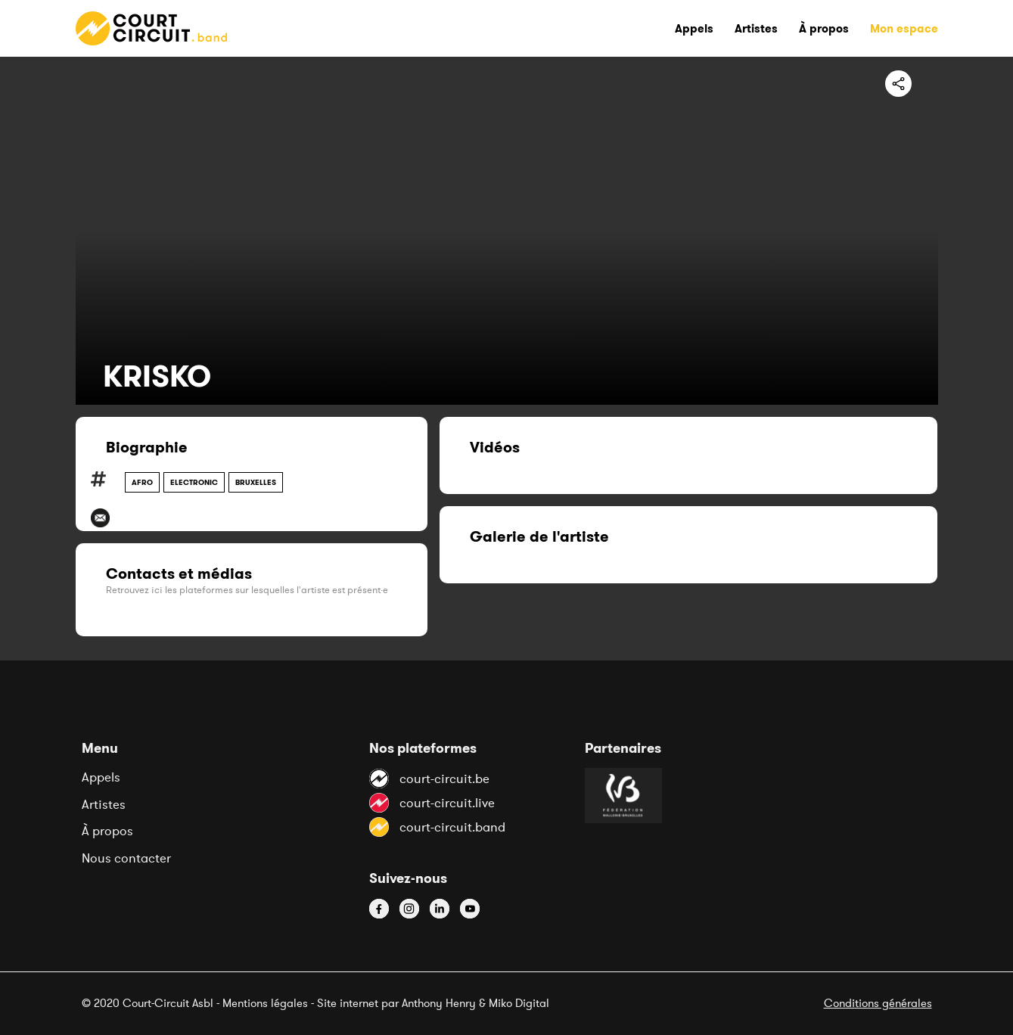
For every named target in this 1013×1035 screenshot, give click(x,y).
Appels (101, 777)
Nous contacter (126, 858)
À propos (107, 830)
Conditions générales (878, 1003)
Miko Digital (519, 1003)
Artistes (104, 804)
